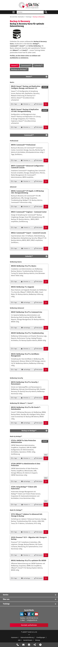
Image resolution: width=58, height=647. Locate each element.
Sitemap (37, 640)
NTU (45, 455)
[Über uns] (29, 599)
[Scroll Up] (29, 635)
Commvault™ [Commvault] (26, 65)
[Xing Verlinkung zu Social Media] (33, 614)
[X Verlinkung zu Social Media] (25, 614)
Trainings (28, 17)
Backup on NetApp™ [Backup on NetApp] (19, 69)
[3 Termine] (25, 104)
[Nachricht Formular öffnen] (23, 644)
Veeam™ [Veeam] (14, 65)
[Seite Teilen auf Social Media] (34, 644)
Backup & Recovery (38, 17)
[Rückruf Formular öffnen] (17, 644)
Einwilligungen (40, 637)
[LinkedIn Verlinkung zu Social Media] (22, 614)
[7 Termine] (25, 160)
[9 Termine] (25, 127)
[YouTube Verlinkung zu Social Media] (36, 614)
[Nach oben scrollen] (40, 644)
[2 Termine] (25, 207)
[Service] (29, 595)
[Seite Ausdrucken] (29, 644)
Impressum (14, 637)
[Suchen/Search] (46, 12)
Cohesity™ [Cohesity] (38, 65)
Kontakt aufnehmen (29, 625)
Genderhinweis (27, 640)
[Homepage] (29, 5)
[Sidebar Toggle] (13, 12)
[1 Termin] (25, 227)
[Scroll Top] (46, 76)
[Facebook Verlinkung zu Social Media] (29, 614)
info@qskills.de (32, 620)
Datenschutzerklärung (27, 637)
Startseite (21, 17)
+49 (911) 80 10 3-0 (32, 618)
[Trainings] (29, 604)
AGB (19, 640)
